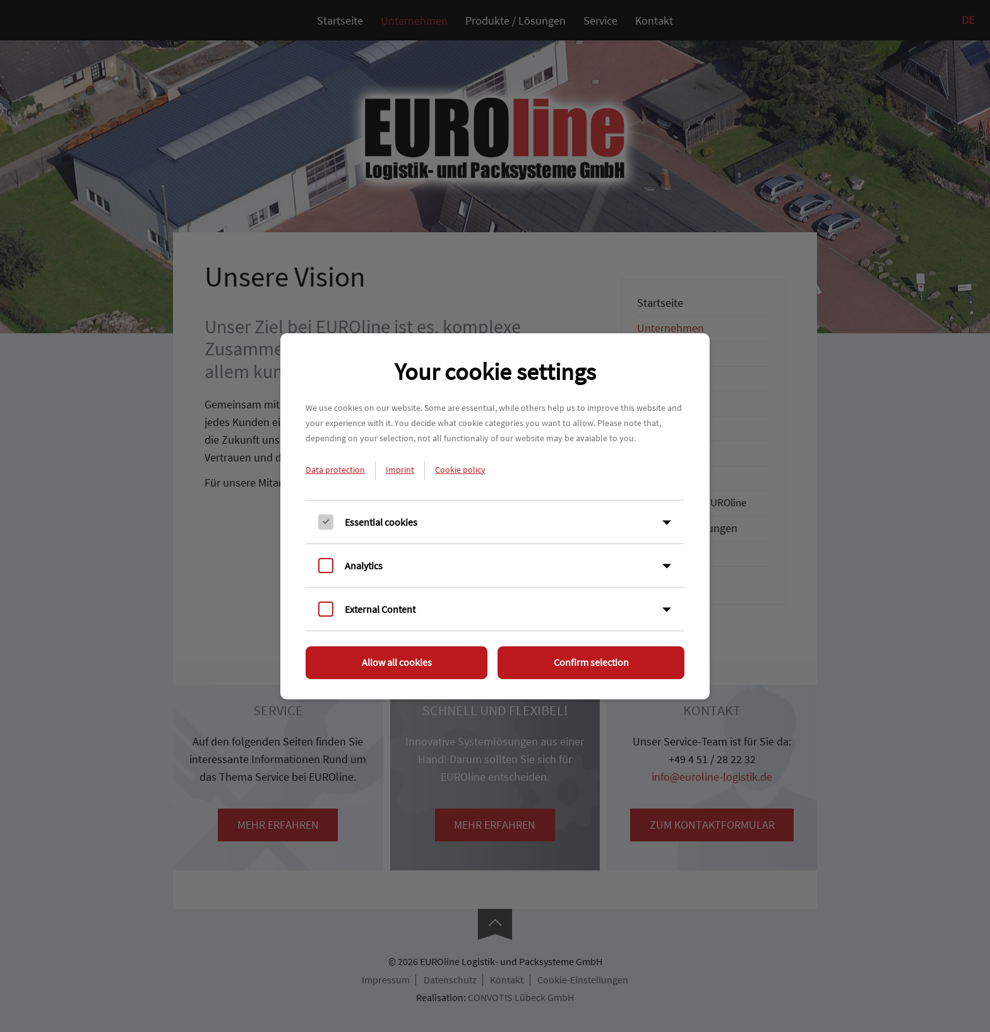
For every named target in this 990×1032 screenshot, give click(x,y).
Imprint (400, 469)
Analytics (364, 565)
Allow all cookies (397, 662)
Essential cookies (381, 522)
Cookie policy (460, 469)
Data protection (335, 469)
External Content (380, 609)
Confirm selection (591, 662)
